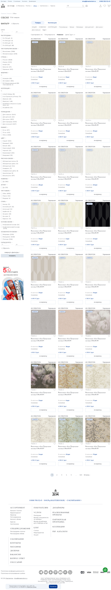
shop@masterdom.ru (89, 1)
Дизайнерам (32, 1)
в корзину (43, 86)
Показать (12, 256)
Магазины (15, 547)
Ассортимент (17, 508)
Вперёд (87, 475)
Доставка (3, 1)
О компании (17, 1)
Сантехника (14, 524)
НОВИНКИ (42, 27)
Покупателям (41, 508)
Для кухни (99, 27)
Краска (12, 522)
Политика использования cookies (13, 573)
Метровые (79, 27)
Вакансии (15, 554)
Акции (36, 535)
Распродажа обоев (17, 533)
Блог (36, 527)
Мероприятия (39, 533)
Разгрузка (37, 515)
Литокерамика (15, 517)
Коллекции (52, 23)
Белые (72, 27)
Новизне (60, 35)
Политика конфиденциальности (12, 571)
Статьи (36, 530)
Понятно (53, 586)
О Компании (17, 539)
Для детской (89, 27)
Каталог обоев (15, 519)
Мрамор (13, 515)
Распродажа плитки (17, 531)
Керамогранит (15, 513)
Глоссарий (16, 562)
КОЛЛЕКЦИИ (52, 27)
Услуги (37, 512)
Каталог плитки (16, 510)
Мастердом (9, 578)
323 (81, 475)
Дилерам (14, 550)
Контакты (24, 1)
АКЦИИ (34, 27)
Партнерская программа (59, 520)
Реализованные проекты (60, 513)
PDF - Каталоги (59, 531)
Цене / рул (70, 35)
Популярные (63, 27)
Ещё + (44, 30)
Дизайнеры (58, 508)
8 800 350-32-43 (105, 1)
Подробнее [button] (34, 79)
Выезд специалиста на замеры (41, 518)
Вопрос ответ (17, 558)
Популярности (49, 35)
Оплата (10, 1)
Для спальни (36, 30)
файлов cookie (31, 587)
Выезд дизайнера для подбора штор (40, 522)
